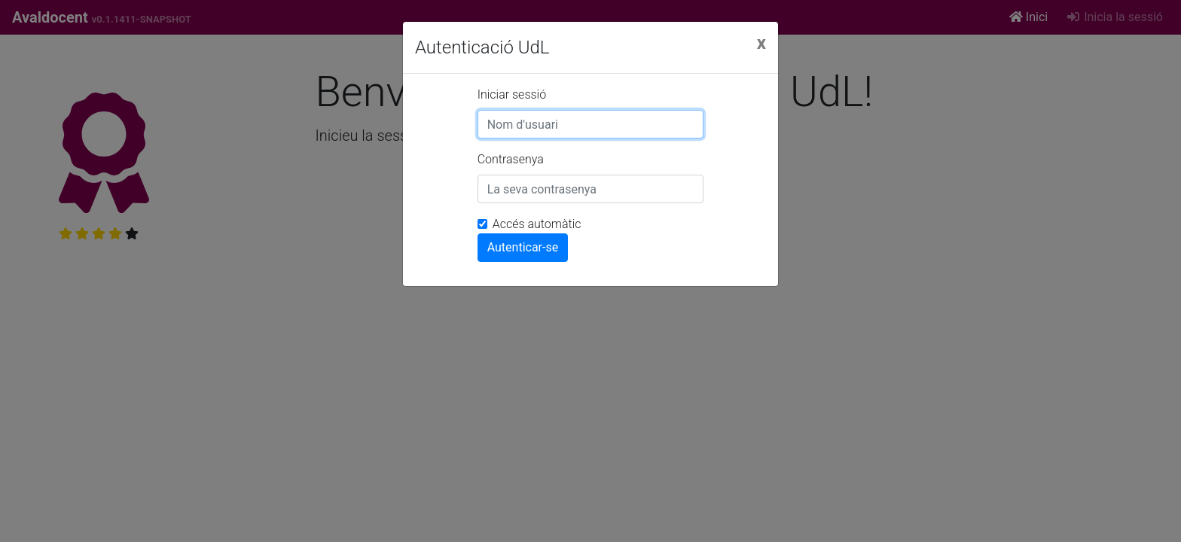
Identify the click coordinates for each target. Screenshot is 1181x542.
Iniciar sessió (512, 94)
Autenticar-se (523, 247)
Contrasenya (511, 159)
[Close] (761, 43)
